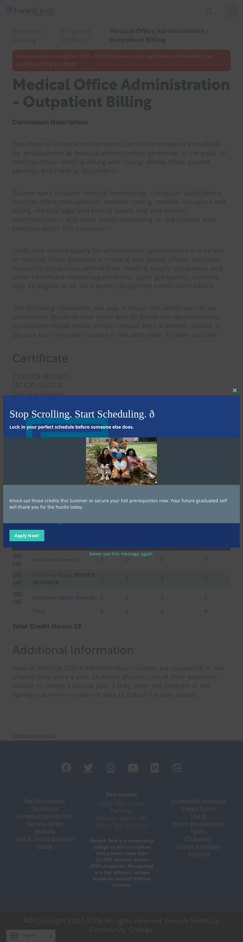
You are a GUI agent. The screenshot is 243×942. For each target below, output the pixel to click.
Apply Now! (27, 535)
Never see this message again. (121, 553)
